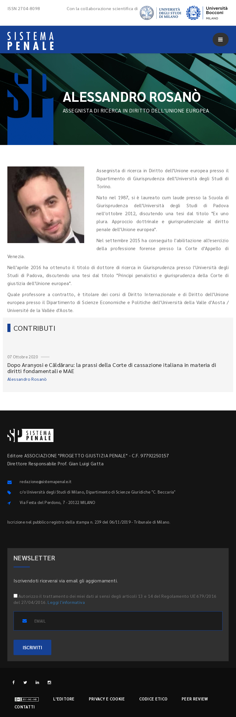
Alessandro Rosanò (27, 379)
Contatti (24, 706)
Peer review (195, 698)
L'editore (64, 698)
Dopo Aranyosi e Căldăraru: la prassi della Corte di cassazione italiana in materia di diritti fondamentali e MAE (111, 367)
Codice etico (153, 698)
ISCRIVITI (32, 647)
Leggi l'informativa (66, 602)
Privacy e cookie (107, 698)
